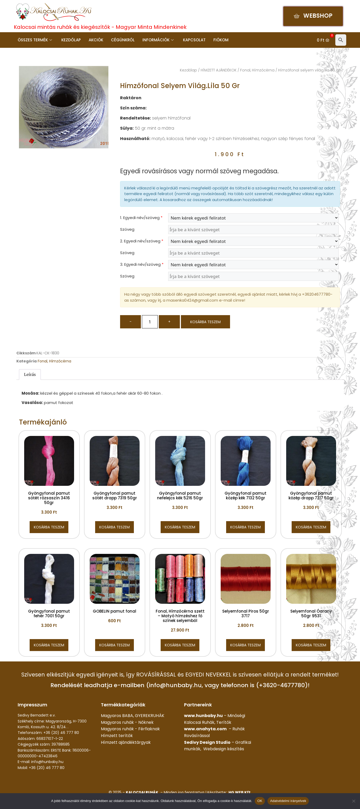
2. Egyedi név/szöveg (141, 241)
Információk (158, 40)
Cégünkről (123, 40)
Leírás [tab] (30, 374)
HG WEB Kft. (240, 792)
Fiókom (220, 40)
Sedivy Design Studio (207, 742)
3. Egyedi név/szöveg (141, 264)
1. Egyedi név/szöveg (141, 217)
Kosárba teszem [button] (49, 527)
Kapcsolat (194, 40)
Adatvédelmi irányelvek (288, 801)
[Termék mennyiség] (150, 321)
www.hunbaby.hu (203, 716)
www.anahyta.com (205, 729)
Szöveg (127, 229)
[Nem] (353, 801)
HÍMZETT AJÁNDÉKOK (219, 70)
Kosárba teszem (205, 321)
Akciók (96, 40)
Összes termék (35, 40)
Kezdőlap (71, 40)
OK (259, 801)
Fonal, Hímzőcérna (257, 70)
